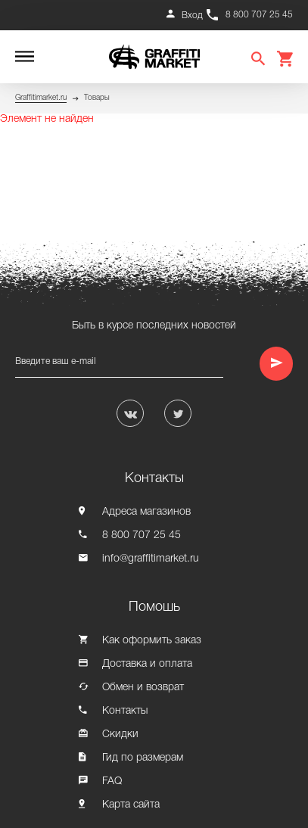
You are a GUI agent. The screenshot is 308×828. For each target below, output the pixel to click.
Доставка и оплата (147, 664)
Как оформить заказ (151, 641)
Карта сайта (131, 805)
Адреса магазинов (146, 512)
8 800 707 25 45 (259, 15)
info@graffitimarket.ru (150, 559)
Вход (192, 15)
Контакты (125, 711)
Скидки (120, 734)
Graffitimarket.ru (41, 98)
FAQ (112, 781)
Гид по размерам (142, 758)
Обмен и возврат (143, 688)
